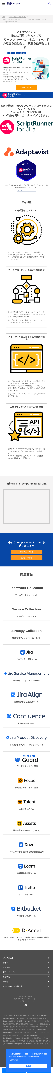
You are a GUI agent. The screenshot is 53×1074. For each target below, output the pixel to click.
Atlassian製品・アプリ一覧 (17, 17)
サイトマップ (24, 1001)
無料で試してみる (26, 552)
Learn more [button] (14, 1060)
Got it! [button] (28, 1066)
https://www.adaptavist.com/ (26, 191)
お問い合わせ (26, 87)
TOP (3, 17)
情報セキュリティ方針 (22, 999)
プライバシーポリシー (24, 996)
